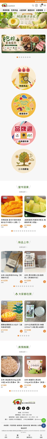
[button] (46, 10)
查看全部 (23, 200)
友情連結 (40, 425)
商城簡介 (6, 425)
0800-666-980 (27, 415)
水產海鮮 (22, 10)
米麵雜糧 (39, 10)
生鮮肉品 (14, 10)
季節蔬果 (6, 10)
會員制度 (19, 425)
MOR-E (24, 432)
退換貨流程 (26, 425)
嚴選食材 (31, 10)
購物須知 (34, 425)
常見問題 (13, 425)
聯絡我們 (24, 428)
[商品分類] (45, 5)
